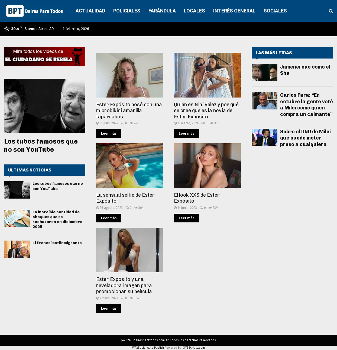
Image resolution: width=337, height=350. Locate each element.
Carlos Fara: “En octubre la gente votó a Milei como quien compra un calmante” (306, 104)
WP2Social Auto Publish (148, 347)
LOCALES (194, 11)
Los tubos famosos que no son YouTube (41, 145)
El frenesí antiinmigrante (57, 243)
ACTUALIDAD (90, 11)
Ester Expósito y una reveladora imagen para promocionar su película (124, 285)
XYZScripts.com (194, 347)
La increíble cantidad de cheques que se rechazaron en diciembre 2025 (57, 219)
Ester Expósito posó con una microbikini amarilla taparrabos (129, 111)
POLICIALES (126, 11)
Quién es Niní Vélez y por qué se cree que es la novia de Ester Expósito (206, 111)
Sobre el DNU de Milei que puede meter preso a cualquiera (305, 138)
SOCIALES (275, 11)
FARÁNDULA (162, 11)
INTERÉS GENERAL (234, 11)
